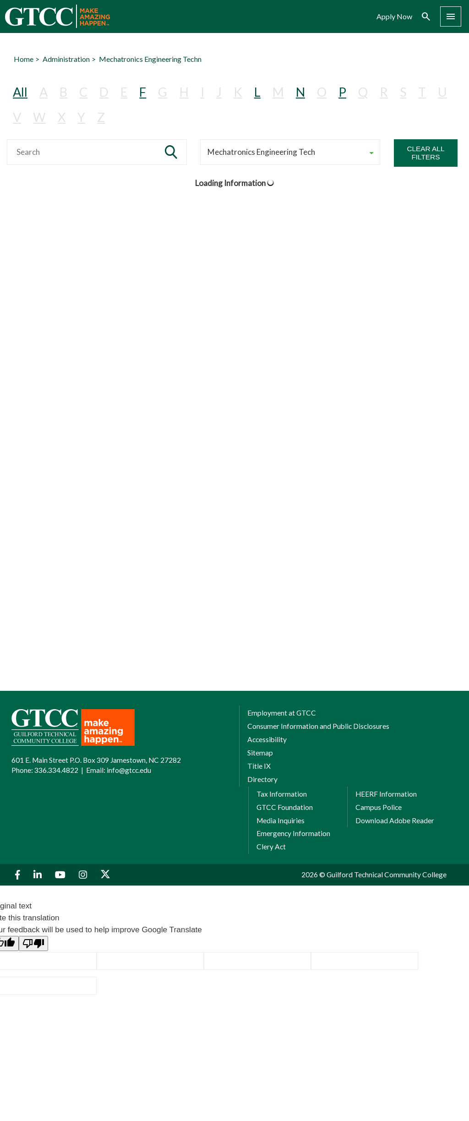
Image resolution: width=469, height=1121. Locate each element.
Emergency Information (293, 833)
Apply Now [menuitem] (394, 16)
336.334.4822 (56, 770)
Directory (262, 779)
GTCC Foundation (284, 807)
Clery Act (271, 846)
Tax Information (281, 794)
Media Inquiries (280, 820)
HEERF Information (386, 794)
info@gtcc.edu (129, 770)
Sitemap (260, 753)
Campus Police (378, 807)
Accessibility (267, 739)
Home (23, 59)
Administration (66, 59)
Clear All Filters (425, 153)
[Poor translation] (33, 943)
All (20, 91)
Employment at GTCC (281, 713)
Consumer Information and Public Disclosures (318, 726)
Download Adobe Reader (394, 820)
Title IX (259, 766)
